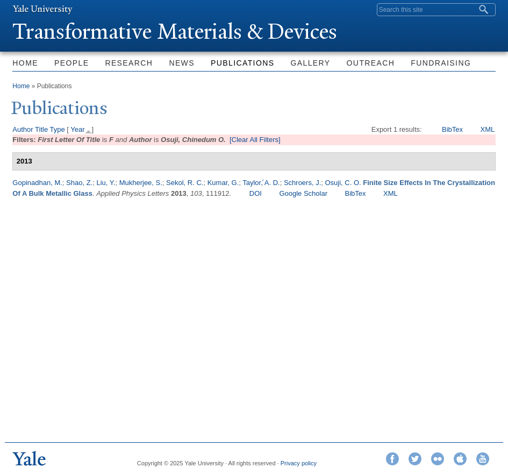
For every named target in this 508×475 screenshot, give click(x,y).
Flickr (437, 458)
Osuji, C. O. (343, 183)
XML (488, 129)
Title (41, 129)
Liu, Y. (105, 183)
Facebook (392, 458)
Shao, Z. (79, 183)
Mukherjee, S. (140, 183)
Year (77, 129)
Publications (242, 63)
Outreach (371, 63)
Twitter (415, 458)
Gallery (310, 63)
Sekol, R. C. (184, 183)
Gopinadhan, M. (37, 183)
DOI (255, 193)
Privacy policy (299, 463)
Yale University (42, 9)
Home (25, 63)
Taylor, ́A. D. (261, 183)
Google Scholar (303, 193)
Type (57, 129)
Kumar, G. (223, 183)
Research (129, 63)
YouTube (482, 458)
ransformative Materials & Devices (174, 31)
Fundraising (441, 63)
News (182, 63)
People (71, 63)
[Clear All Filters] (255, 140)
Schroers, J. (302, 183)
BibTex (452, 129)
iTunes (460, 458)
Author (22, 129)
